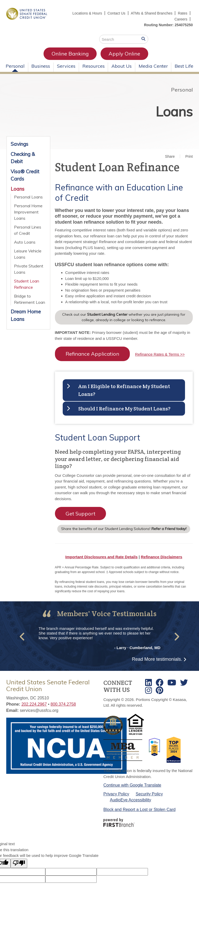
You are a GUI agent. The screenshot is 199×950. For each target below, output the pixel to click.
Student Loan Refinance (26, 284)
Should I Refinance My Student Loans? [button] (124, 408)
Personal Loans (28, 196)
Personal (15, 66)
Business (40, 66)
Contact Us (116, 13)
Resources (93, 66)
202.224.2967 (34, 704)
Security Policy (149, 794)
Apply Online (124, 53)
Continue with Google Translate (132, 785)
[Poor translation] (19, 863)
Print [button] (189, 156)
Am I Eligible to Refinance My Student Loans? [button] (124, 390)
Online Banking (70, 53)
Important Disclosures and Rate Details (101, 557)
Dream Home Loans (26, 315)
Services (66, 66)
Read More (157, 659)
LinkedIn (148, 682)
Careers (180, 19)
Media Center (153, 66)
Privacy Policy (116, 794)
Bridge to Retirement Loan (29, 299)
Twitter (184, 682)
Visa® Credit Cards (25, 175)
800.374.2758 (63, 704)
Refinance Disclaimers (161, 557)
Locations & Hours (87, 13)
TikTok (159, 690)
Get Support (80, 513)
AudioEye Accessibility (130, 800)
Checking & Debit (23, 158)
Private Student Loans (28, 269)
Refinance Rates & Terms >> (159, 354)
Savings (19, 144)
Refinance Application (92, 353)
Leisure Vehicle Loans (27, 254)
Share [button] (170, 156)
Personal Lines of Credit (27, 230)
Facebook (160, 682)
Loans (174, 111)
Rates (182, 13)
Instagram (148, 690)
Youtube (171, 682)
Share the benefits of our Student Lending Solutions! (123, 528)
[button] (22, 637)
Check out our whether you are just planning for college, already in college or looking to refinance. (123, 317)
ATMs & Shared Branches (152, 13)
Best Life (184, 66)
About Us (121, 66)
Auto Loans (24, 242)
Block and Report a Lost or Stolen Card (139, 809)
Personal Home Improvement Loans (28, 212)
